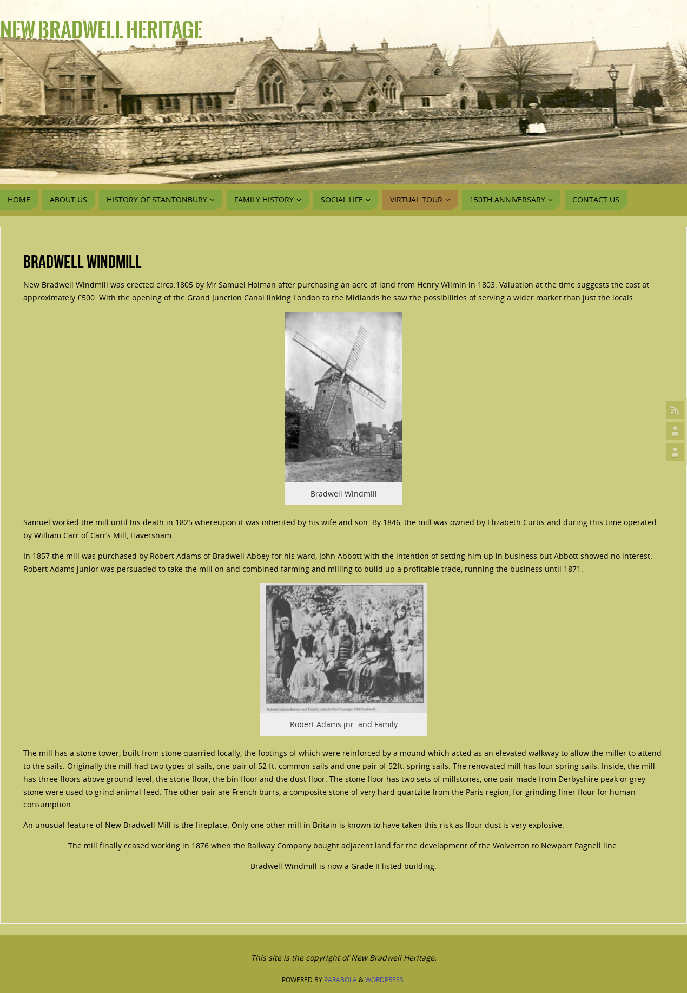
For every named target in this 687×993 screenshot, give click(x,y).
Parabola (340, 979)
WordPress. (385, 979)
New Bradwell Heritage (101, 30)
